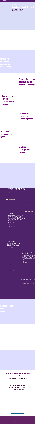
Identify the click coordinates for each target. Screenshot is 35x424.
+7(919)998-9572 (33, 0)
